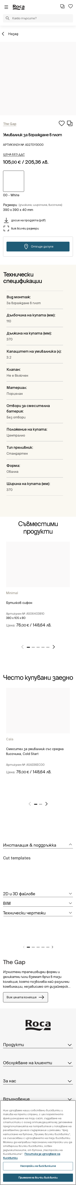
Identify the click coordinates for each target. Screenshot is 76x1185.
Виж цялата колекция (25, 997)
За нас (38, 1081)
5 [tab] (47, 647)
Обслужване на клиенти (38, 1063)
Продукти (38, 1044)
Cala (9, 739)
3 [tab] (38, 647)
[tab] (38, 845)
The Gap (14, 962)
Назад (13, 34)
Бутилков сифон (19, 603)
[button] (7, 19)
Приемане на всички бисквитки (38, 1177)
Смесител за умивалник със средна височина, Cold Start (35, 751)
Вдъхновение (38, 1099)
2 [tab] (33, 647)
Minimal (12, 593)
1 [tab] (28, 647)
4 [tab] (43, 647)
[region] (38, 1142)
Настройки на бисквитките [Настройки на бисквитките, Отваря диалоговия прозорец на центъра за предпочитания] (38, 1166)
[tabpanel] (38, 590)
